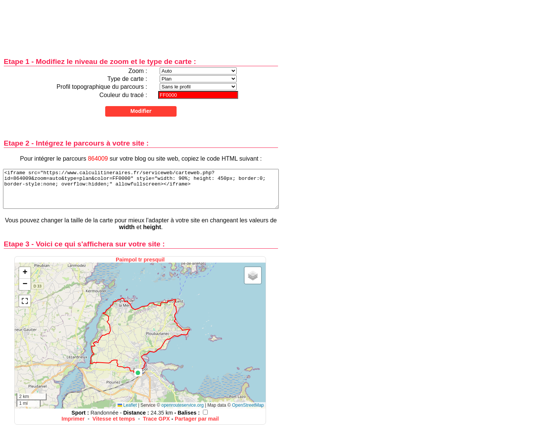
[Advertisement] (141, 23)
